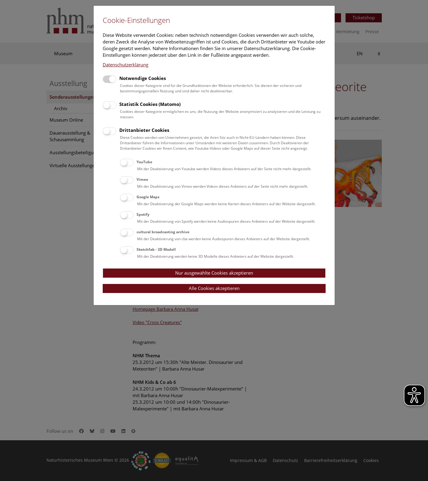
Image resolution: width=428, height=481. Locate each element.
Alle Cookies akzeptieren (214, 288)
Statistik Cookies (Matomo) (150, 104)
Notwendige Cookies (142, 78)
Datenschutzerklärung (125, 65)
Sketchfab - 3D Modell (156, 249)
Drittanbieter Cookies (144, 130)
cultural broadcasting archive (163, 231)
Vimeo (142, 179)
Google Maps (148, 196)
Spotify (143, 214)
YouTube (144, 161)
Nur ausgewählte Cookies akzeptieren (214, 273)
